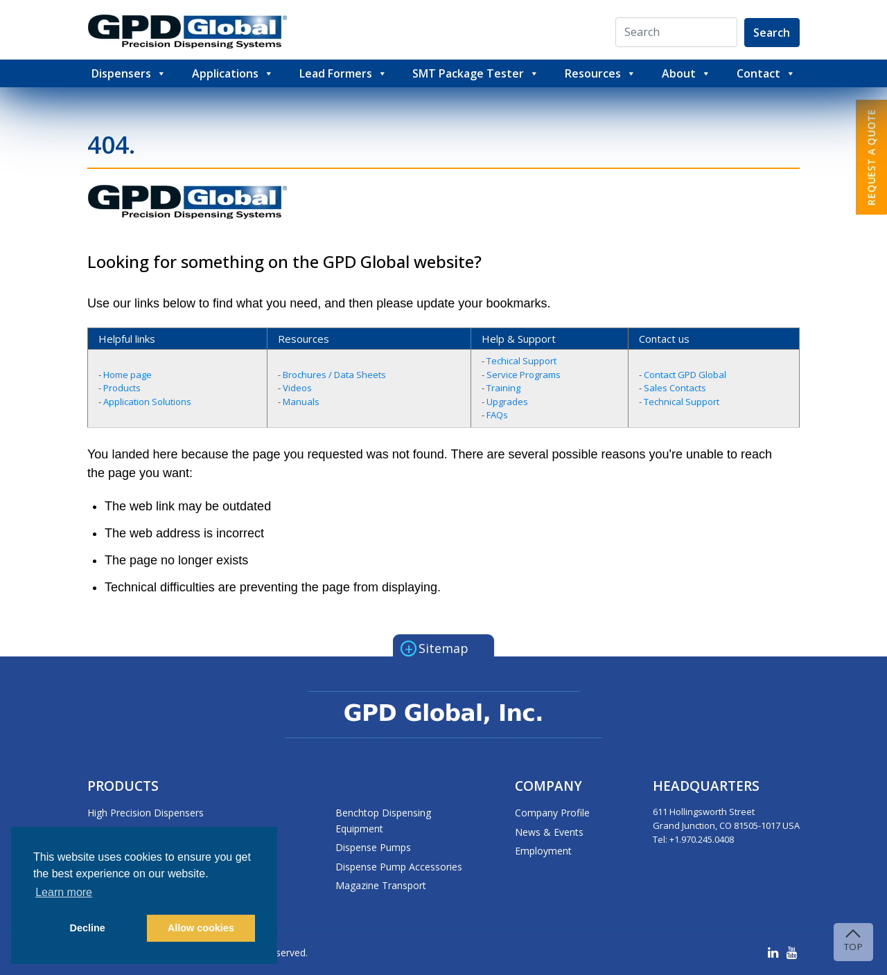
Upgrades (507, 401)
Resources (600, 73)
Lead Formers (343, 73)
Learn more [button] (63, 892)
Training (503, 388)
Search (771, 32)
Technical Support (681, 401)
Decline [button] (87, 927)
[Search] (677, 33)
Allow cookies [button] (201, 927)
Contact (766, 73)
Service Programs (523, 374)
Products (122, 388)
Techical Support (521, 361)
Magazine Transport (380, 885)
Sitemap (434, 647)
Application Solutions (147, 401)
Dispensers (128, 73)
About (686, 73)
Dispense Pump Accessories (398, 866)
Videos (297, 388)
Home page (127, 374)
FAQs (497, 415)
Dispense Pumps (373, 847)
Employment (543, 850)
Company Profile (552, 812)
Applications (233, 73)
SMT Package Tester (475, 73)
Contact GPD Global (685, 374)
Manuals (301, 401)
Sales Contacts (675, 388)
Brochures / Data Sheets (334, 374)
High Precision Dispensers (145, 812)
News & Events (549, 832)
